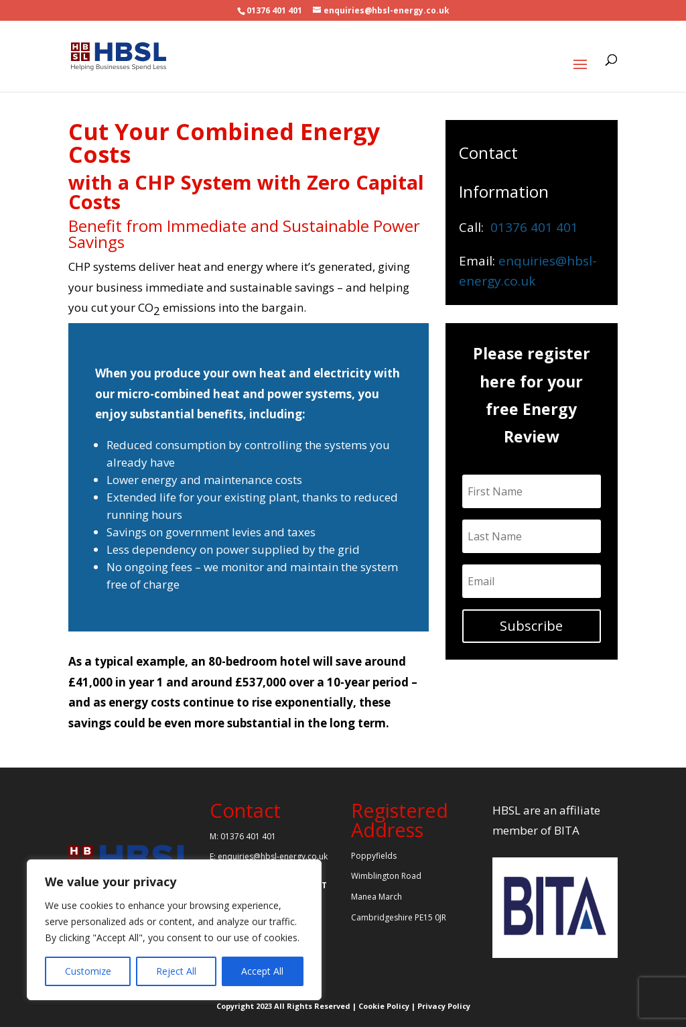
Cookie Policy (383, 1006)
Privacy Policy (443, 1006)
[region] (174, 929)
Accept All (262, 971)
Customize (88, 971)
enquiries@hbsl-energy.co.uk (273, 856)
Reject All (176, 971)
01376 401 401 (274, 10)
